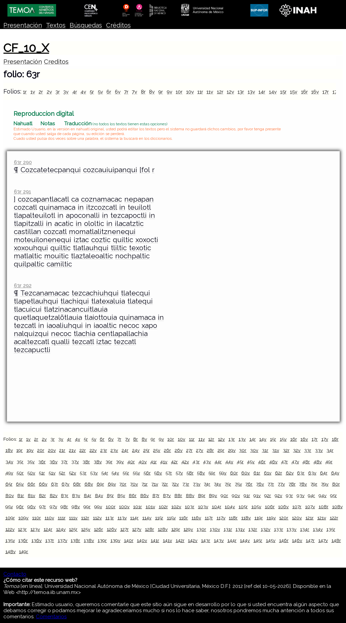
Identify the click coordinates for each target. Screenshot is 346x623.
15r (283, 92)
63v (312, 472)
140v (142, 540)
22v (93, 450)
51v (52, 472)
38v (98, 461)
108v (337, 506)
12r (220, 92)
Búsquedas (86, 25)
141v (167, 540)
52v (72, 472)
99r (87, 506)
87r (155, 495)
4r (74, 92)
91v (257, 495)
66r (31, 484)
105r (243, 506)
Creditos (56, 61)
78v (303, 484)
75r (228, 484)
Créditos (118, 25)
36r (42, 461)
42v (185, 461)
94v (322, 495)
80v (9, 495)
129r (175, 529)
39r (109, 461)
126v (112, 529)
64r (323, 472)
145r (257, 540)
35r (20, 461)
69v (112, 484)
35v (30, 461)
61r (256, 472)
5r (92, 92)
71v (154, 484)
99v (98, 506)
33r (307, 450)
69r (100, 484)
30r (242, 450)
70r (122, 484)
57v (179, 472)
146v (297, 540)
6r (108, 92)
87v (167, 495)
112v (97, 517)
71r (145, 484)
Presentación (22, 25)
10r (179, 92)
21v (72, 450)
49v (9, 472)
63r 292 (22, 285)
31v (275, 450)
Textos (56, 25)
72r (165, 484)
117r (209, 517)
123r (22, 529)
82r (42, 495)
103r (189, 506)
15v (293, 92)
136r (23, 540)
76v (260, 484)
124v (61, 529)
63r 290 (23, 162)
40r (131, 461)
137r (49, 540)
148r (336, 540)
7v (134, 92)
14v (273, 92)
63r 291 (22, 191)
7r (126, 92)
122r (334, 517)
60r (234, 472)
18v (9, 450)
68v (88, 484)
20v (52, 450)
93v (300, 495)
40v (143, 461)
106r (270, 506)
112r (85, 517)
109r (10, 517)
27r (189, 450)
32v (296, 450)
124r (48, 529)
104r (216, 506)
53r (83, 472)
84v (99, 495)
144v (245, 540)
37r (64, 461)
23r (103, 450)
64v (335, 472)
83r (64, 495)
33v (319, 450)
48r (306, 461)
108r (323, 506)
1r (25, 92)
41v (163, 461)
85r (110, 495)
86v (144, 495)
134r (304, 529)
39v (120, 461)
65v (20, 484)
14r (261, 92)
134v (318, 529)
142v (192, 540)
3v (66, 92)
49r (328, 461)
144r (232, 540)
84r (87, 495)
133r (278, 529)
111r (62, 517)
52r (62, 472)
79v (324, 484)
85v (121, 495)
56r (147, 472)
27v (199, 450)
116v (196, 517)
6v (118, 92)
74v (217, 484)
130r (201, 529)
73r (185, 484)
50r (20, 472)
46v (273, 461)
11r (200, 92)
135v (10, 540)
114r (134, 517)
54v (115, 472)
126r (98, 529)
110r (36, 517)
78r (292, 484)
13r (241, 92)
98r (64, 506)
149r (23, 551)
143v (219, 540)
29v (232, 450)
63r (300, 472)
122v (10, 529)
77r (271, 484)
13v (251, 92)
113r (109, 517)
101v (150, 506)
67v (65, 484)
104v (230, 506)
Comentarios (51, 617)
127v (136, 529)
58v (201, 472)
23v (114, 450)
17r (325, 92)
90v (236, 495)
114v (146, 517)
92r (267, 495)
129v (188, 529)
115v (171, 517)
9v (169, 92)
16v (315, 92)
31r (265, 450)
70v (134, 484)
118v (246, 517)
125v (85, 529)
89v (213, 495)
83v (76, 495)
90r (224, 495)
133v (291, 529)
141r (155, 540)
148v (10, 551)
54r (104, 472)
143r (205, 540)
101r (137, 506)
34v (9, 461)
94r (311, 495)
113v (122, 517)
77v (281, 484)
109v (23, 517)
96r (20, 506)
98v (76, 506)
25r (146, 450)
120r (283, 517)
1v (32, 92)
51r (42, 472)
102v (176, 506)
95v (9, 506)
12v (230, 92)
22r (82, 450)
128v (163, 529)
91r (247, 495)
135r (330, 529)
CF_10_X (26, 48)
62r (278, 472)
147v (323, 540)
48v (318, 461)
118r (233, 517)
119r (258, 517)
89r (201, 495)
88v (190, 495)
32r (286, 450)
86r (133, 495)
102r (163, 506)
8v (152, 92)
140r (128, 540)
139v (115, 540)
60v (245, 472)
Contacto (14, 574)
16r (304, 92)
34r (329, 450)
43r (196, 461)
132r (252, 529)
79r (314, 484)
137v (62, 540)
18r (335, 439)
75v (238, 484)
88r (178, 495)
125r (73, 529)
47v (295, 461)
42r (174, 461)
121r (309, 517)
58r (190, 472)
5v (100, 92)
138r (75, 540)
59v (222, 472)
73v (196, 484)
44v (229, 461)
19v (29, 450)
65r (9, 484)
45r (240, 461)
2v (49, 92)
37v (75, 461)
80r (336, 484)
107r (296, 506)
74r (207, 484)
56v (158, 472)
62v (290, 472)
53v (94, 472)
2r (41, 92)
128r (149, 529)
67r (54, 484)
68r (77, 484)
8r (143, 92)
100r (111, 506)
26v (178, 450)
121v (321, 517)
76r (248, 484)
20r (40, 450)
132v (265, 529)
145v (270, 540)
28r (210, 450)
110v (49, 517)
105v (256, 506)
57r (169, 472)
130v (215, 529)
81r (20, 495)
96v (31, 506)
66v (43, 484)
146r (284, 540)
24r (125, 450)
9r (160, 92)
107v (310, 506)
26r (167, 450)
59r (211, 472)
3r (57, 92)
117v (221, 517)
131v (240, 529)
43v (207, 461)
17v (324, 439)
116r (183, 517)
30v (254, 450)
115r (159, 517)
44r (218, 461)
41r (153, 461)
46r (262, 461)
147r (310, 540)
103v (203, 506)
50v (31, 472)
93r (289, 495)
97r (42, 506)
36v (53, 461)
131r (228, 529)
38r (86, 461)
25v (156, 450)
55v (136, 472)
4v (83, 92)
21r (62, 450)
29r (221, 450)
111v (73, 517)
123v (35, 529)
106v (283, 506)
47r (284, 461)
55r (126, 472)
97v (53, 506)
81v (31, 495)
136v (36, 540)
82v (53, 495)
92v (278, 495)
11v (209, 92)
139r (102, 540)
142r (180, 540)
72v (175, 484)
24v (136, 450)
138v (89, 540)
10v (190, 92)
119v (271, 517)
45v (250, 461)
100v (124, 506)
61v (267, 472)
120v (297, 517)
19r (19, 450)
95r (333, 495)
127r (124, 529)
